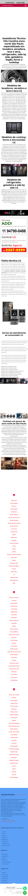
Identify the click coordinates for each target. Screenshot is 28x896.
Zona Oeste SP (4, 876)
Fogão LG (3, 831)
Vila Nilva (14, 740)
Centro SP (3, 872)
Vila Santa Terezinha (14, 666)
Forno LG (3, 833)
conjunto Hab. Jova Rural (14, 651)
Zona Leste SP (4, 874)
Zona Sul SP (4, 880)
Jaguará (14, 720)
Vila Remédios (14, 746)
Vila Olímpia (14, 717)
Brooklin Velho (14, 763)
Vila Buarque (14, 606)
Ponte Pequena (14, 580)
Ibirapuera (14, 709)
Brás (14, 583)
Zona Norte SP (4, 878)
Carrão (14, 546)
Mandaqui (14, 671)
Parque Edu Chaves (14, 634)
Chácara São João (14, 669)
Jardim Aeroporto (14, 754)
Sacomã (14, 774)
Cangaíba (14, 540)
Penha (14, 551)
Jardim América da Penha (14, 554)
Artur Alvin (14, 529)
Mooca (14, 549)
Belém (14, 534)
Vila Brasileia (14, 680)
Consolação (14, 609)
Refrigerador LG (5, 839)
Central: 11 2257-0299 (7, 820)
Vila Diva (14, 506)
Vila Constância (14, 631)
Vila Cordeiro (14, 700)
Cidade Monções (14, 714)
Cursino (14, 766)
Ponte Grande (14, 577)
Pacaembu (14, 614)
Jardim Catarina (14, 514)
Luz (14, 574)
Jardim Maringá (14, 520)
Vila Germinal (14, 640)
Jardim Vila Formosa (14, 517)
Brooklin (14, 697)
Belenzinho (14, 537)
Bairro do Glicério (14, 620)
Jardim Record (14, 526)
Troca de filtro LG (5, 864)
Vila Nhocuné (14, 531)
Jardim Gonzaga (14, 543)
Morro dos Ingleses (14, 566)
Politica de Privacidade (10, 887)
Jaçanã (14, 626)
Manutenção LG (5, 856)
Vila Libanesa (14, 509)
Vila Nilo (14, 660)
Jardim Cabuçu (14, 629)
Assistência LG (4, 854)
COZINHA (11, 891)
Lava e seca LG (4, 841)
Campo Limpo (14, 751)
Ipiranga (14, 771)
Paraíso (14, 569)
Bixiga (14, 560)
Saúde (14, 769)
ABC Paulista (4, 882)
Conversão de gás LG (6, 862)
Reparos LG (4, 858)
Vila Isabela (14, 646)
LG (5, 891)
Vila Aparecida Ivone (14, 726)
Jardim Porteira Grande (14, 523)
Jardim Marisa (14, 737)
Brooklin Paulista (14, 760)
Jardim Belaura (14, 729)
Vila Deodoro (14, 603)
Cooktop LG (4, 835)
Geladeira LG (4, 837)
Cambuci (14, 600)
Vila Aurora (14, 677)
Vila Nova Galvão (14, 663)
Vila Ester (14, 637)
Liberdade (14, 623)
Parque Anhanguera (14, 723)
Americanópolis (14, 777)
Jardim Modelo (14, 654)
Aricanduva (14, 512)
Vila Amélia (14, 674)
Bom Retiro (14, 571)
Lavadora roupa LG (5, 843)
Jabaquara (14, 757)
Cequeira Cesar (14, 563)
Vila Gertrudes (14, 706)
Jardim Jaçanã (14, 649)
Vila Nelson (14, 657)
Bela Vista (14, 557)
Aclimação (14, 617)
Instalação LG (4, 860)
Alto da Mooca (14, 503)
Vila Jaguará (14, 734)
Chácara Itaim (14, 712)
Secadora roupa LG (5, 845)
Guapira (14, 643)
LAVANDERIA (14, 893)
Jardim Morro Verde (14, 732)
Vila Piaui (14, 743)
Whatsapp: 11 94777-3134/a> (9, 821)
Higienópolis (14, 612)
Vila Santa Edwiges (14, 749)
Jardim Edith (14, 703)
